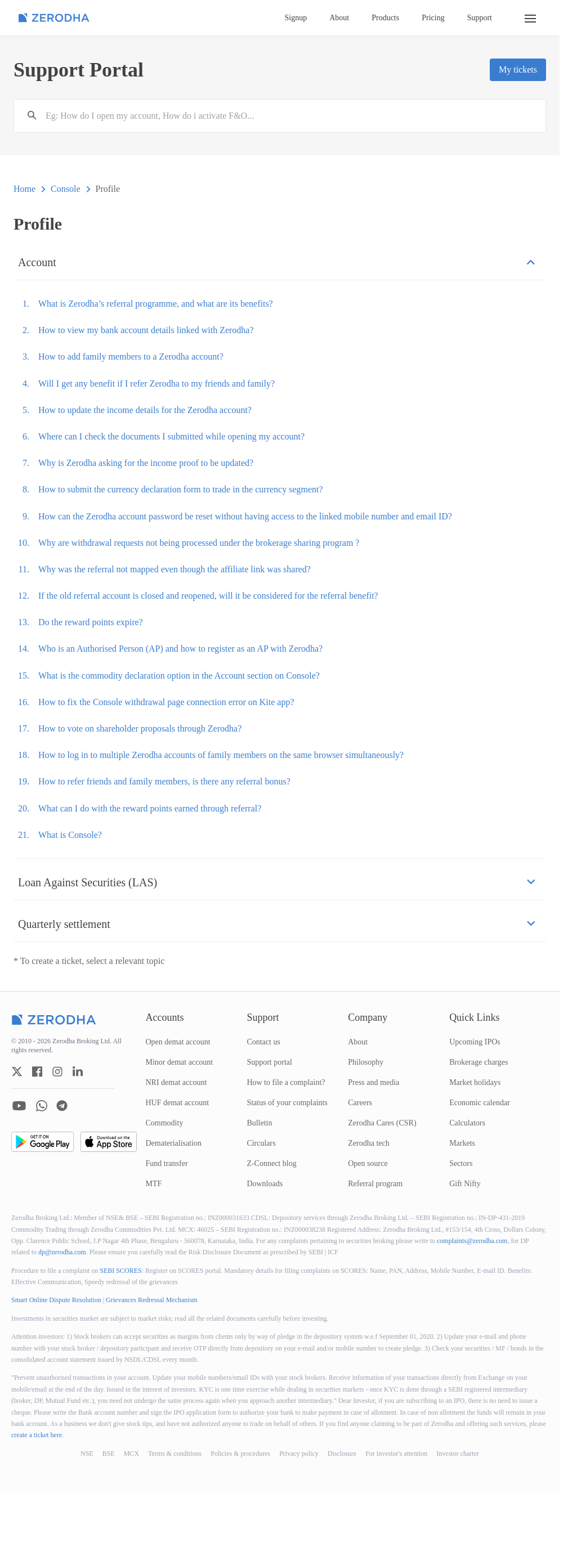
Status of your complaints (287, 1102)
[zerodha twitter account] (17, 1071)
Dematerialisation (174, 1143)
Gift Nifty (465, 1183)
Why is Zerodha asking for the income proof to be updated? (145, 463)
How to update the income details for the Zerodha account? (145, 410)
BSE (108, 1453)
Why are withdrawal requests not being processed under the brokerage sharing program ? (198, 543)
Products (385, 18)
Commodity (165, 1123)
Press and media (373, 1082)
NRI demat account (176, 1082)
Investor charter (457, 1453)
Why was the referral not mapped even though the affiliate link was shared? (174, 569)
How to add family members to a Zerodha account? (130, 356)
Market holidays (474, 1082)
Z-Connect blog (271, 1163)
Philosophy (365, 1062)
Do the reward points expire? (90, 622)
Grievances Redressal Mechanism (152, 1300)
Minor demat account (179, 1062)
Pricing (433, 18)
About (339, 18)
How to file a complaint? (286, 1082)
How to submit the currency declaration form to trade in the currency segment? (180, 489)
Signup (296, 18)
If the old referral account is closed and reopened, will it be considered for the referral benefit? (208, 595)
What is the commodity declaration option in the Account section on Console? (179, 675)
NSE (86, 1453)
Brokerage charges (478, 1062)
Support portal (269, 1062)
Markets (462, 1143)
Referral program (375, 1183)
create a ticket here (36, 1435)
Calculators (467, 1123)
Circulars (261, 1143)
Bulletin (259, 1123)
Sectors (460, 1163)
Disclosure (342, 1453)
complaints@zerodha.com (472, 1241)
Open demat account (178, 1042)
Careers (360, 1102)
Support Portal (79, 70)
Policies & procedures (240, 1453)
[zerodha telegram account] (62, 1105)
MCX (131, 1453)
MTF (154, 1183)
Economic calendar (479, 1102)
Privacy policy (299, 1453)
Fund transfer (167, 1163)
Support (479, 18)
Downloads (265, 1183)
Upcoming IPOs (474, 1042)
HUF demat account (177, 1102)
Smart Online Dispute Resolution (56, 1300)
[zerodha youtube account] (19, 1106)
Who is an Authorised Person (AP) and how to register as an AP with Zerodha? (180, 648)
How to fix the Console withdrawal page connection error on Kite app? (166, 702)
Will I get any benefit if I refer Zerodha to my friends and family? (156, 383)
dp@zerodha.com (62, 1252)
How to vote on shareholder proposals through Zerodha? (139, 728)
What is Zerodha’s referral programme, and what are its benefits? (155, 303)
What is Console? (70, 835)
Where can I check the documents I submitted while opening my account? (171, 436)
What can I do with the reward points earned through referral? (149, 808)
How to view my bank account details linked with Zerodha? (146, 330)
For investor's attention (396, 1453)
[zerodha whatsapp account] (41, 1105)
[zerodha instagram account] (57, 1071)
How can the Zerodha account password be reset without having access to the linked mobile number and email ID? (245, 516)
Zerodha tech (368, 1143)
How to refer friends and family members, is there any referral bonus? (164, 781)
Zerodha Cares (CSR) (382, 1123)
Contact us (263, 1042)
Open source (367, 1163)
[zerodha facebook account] (37, 1071)
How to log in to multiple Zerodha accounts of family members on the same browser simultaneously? (221, 755)
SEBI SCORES (120, 1271)
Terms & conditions (175, 1453)
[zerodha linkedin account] (77, 1071)
